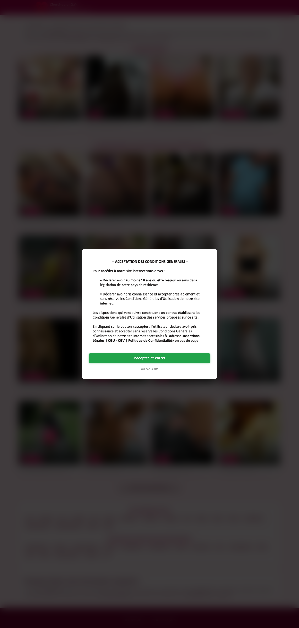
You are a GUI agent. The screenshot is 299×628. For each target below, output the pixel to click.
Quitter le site (149, 368)
